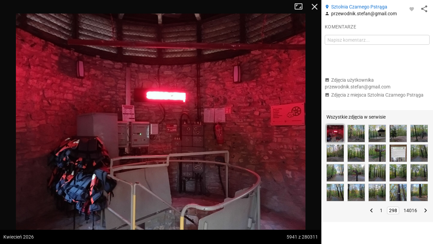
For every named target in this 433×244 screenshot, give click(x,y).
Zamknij (314, 7)
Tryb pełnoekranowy (301, 7)
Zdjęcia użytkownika (357, 83)
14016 (410, 210)
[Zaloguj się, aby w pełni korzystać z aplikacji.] (411, 9)
